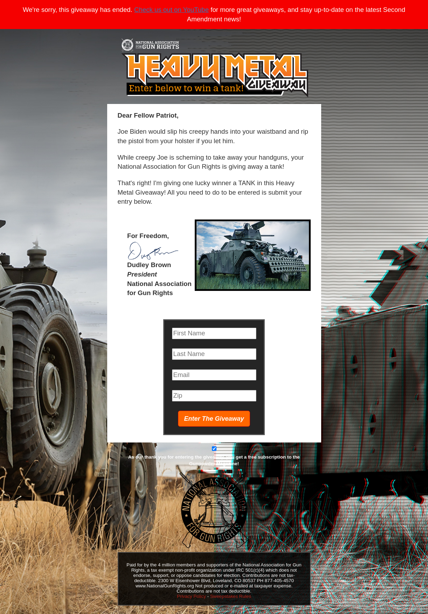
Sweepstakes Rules (230, 596)
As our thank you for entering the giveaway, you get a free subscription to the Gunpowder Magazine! (214, 460)
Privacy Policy (191, 596)
